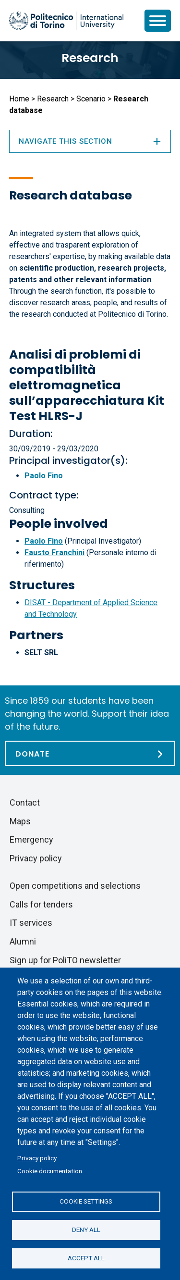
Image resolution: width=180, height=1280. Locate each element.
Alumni (23, 941)
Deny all (86, 1229)
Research (90, 58)
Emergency (31, 839)
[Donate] (90, 753)
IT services (31, 923)
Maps (20, 821)
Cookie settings (86, 1201)
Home (19, 98)
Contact (25, 802)
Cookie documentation (49, 1171)
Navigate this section (90, 141)
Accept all (86, 1258)
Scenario (91, 98)
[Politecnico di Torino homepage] (66, 21)
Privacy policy (37, 1158)
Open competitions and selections (75, 886)
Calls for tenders (41, 904)
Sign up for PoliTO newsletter (65, 960)
